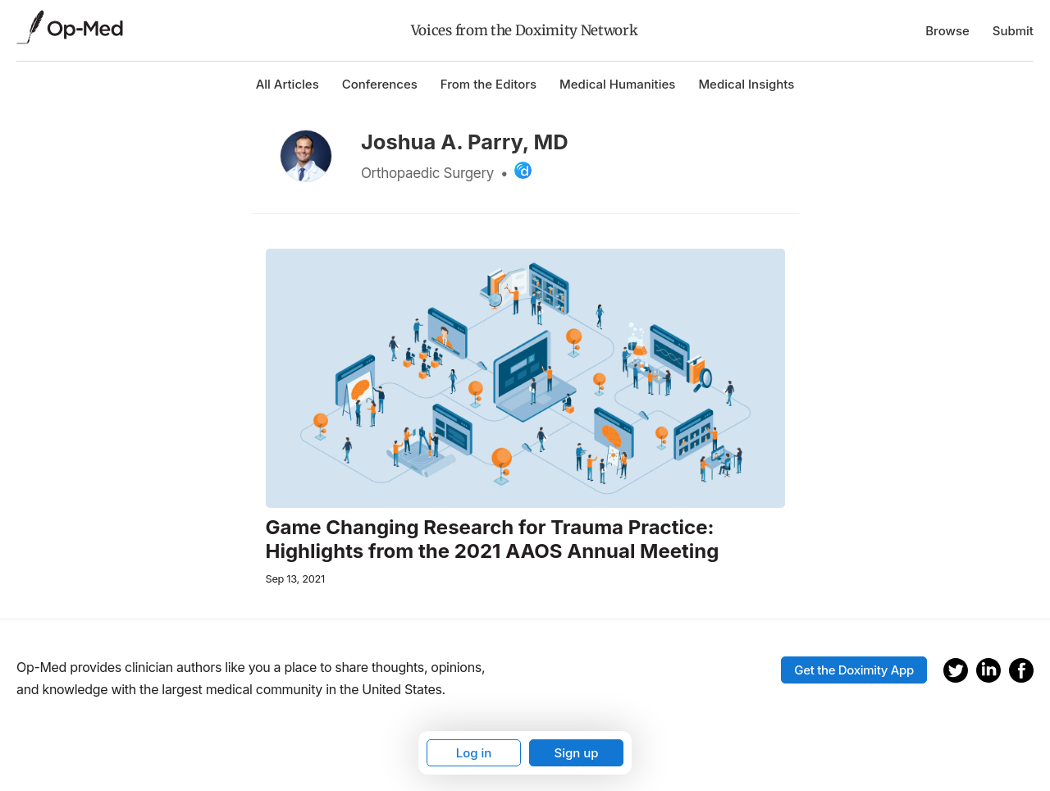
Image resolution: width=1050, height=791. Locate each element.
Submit (1013, 31)
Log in (474, 753)
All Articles (287, 84)
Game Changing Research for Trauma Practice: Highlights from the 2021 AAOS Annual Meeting (492, 539)
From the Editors (488, 84)
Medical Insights (746, 84)
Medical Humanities (617, 84)
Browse (947, 31)
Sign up (576, 753)
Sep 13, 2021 (295, 579)
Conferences (380, 84)
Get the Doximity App (854, 670)
